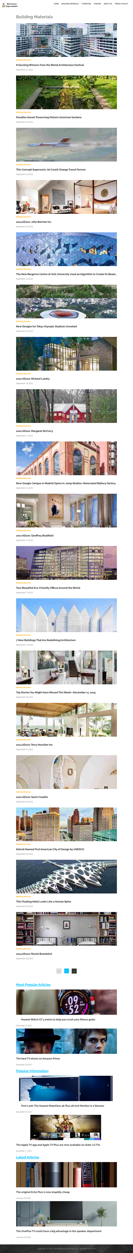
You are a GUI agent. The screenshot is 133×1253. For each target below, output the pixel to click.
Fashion (97, 4)
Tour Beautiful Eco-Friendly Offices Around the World (48, 587)
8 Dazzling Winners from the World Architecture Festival (50, 65)
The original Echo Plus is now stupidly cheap (43, 1192)
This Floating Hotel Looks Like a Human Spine (43, 901)
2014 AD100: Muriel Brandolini (34, 953)
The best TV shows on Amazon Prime (38, 1058)
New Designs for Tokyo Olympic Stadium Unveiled (46, 326)
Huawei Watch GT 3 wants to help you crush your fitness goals (55, 1019)
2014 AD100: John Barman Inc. (34, 221)
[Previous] (58, 971)
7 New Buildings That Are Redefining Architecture (46, 640)
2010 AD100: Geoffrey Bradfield (34, 535)
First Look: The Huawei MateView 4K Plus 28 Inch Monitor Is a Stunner (60, 1105)
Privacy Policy (121, 4)
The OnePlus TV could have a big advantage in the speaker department (59, 1231)
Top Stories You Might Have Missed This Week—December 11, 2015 (56, 692)
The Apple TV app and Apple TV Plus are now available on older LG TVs (58, 1144)
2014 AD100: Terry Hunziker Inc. (34, 744)
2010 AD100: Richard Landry (33, 378)
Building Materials (70, 4)
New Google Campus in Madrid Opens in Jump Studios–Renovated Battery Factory (66, 483)
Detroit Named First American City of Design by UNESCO (50, 849)
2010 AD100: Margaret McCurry (34, 431)
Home (56, 4)
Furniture (86, 4)
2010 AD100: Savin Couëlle (32, 797)
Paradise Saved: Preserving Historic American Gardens (49, 117)
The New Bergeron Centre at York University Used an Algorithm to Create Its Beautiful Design (72, 274)
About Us (108, 4)
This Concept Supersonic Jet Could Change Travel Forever (51, 169)
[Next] (74, 971)
